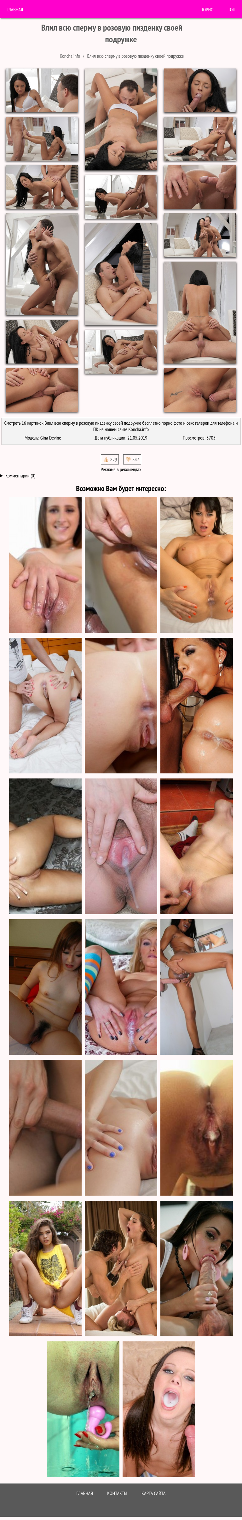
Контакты (117, 1493)
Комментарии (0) (20, 475)
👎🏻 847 (132, 459)
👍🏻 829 (110, 459)
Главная (15, 9)
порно (207, 9)
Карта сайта (153, 1493)
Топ (231, 9)
